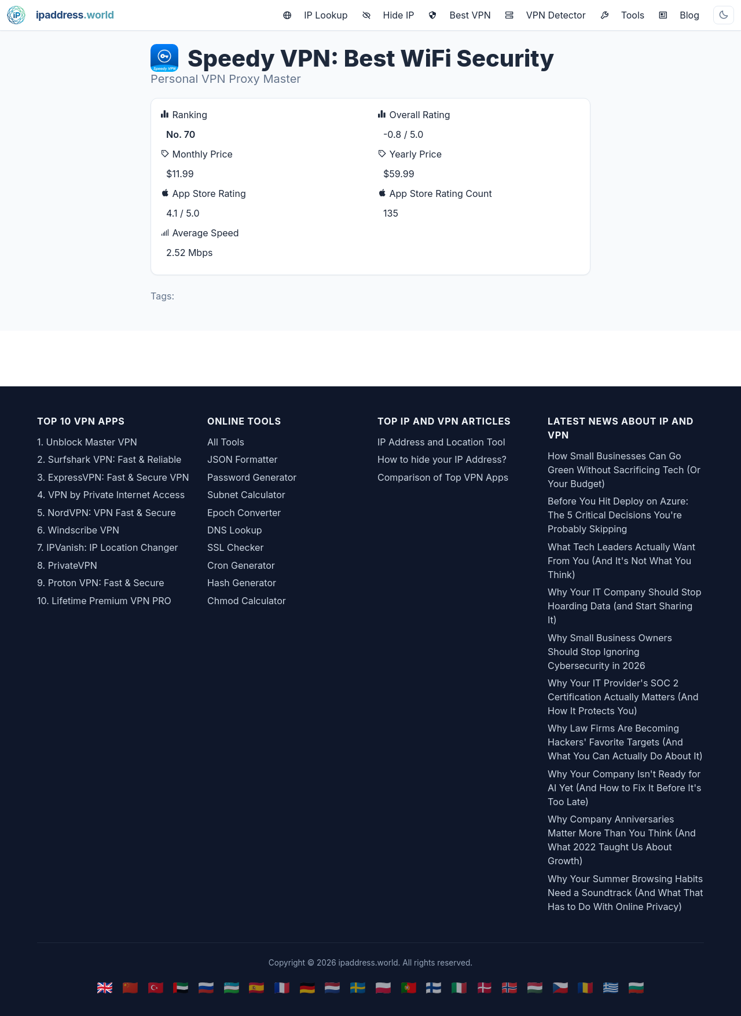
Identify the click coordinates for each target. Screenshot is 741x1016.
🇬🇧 (105, 987)
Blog (678, 15)
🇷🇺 (206, 987)
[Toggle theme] (723, 15)
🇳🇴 (509, 987)
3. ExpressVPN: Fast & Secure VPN (113, 477)
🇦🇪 (181, 987)
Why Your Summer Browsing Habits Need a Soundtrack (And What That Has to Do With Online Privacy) (625, 892)
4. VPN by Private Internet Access (111, 494)
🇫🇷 (282, 987)
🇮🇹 (459, 987)
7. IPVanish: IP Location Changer (107, 547)
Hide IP (388, 15)
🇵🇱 (383, 987)
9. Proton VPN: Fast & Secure (100, 583)
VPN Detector (545, 15)
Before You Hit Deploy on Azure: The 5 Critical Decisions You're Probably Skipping (618, 515)
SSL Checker (235, 547)
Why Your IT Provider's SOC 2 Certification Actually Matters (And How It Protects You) (623, 697)
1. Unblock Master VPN (87, 442)
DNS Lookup (234, 530)
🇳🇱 (332, 987)
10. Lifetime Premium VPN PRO (104, 600)
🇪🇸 (256, 987)
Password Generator (251, 477)
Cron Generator (241, 565)
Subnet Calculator (246, 494)
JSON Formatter (242, 459)
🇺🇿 (231, 987)
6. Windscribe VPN (78, 530)
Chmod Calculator (246, 600)
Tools (622, 15)
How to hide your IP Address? (442, 459)
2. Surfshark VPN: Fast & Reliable (109, 459)
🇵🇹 (409, 987)
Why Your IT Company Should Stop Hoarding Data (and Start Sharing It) (624, 606)
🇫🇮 (433, 987)
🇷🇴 (585, 987)
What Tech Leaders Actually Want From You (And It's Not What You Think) (621, 560)
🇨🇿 (560, 987)
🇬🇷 (611, 987)
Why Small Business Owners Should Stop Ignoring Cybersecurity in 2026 (610, 651)
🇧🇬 (636, 987)
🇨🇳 (130, 987)
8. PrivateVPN (67, 565)
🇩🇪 (307, 987)
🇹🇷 (156, 987)
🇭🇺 (535, 987)
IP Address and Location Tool (441, 442)
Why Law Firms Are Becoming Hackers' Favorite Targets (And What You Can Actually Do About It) (625, 742)
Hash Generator (241, 583)
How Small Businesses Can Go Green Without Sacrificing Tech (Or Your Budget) (624, 469)
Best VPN (459, 15)
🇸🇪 (358, 987)
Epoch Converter (244, 512)
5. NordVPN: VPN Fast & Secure (106, 512)
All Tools (225, 442)
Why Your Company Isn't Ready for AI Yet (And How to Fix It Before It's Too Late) (624, 787)
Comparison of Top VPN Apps (442, 477)
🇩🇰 (484, 987)
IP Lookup (315, 15)
